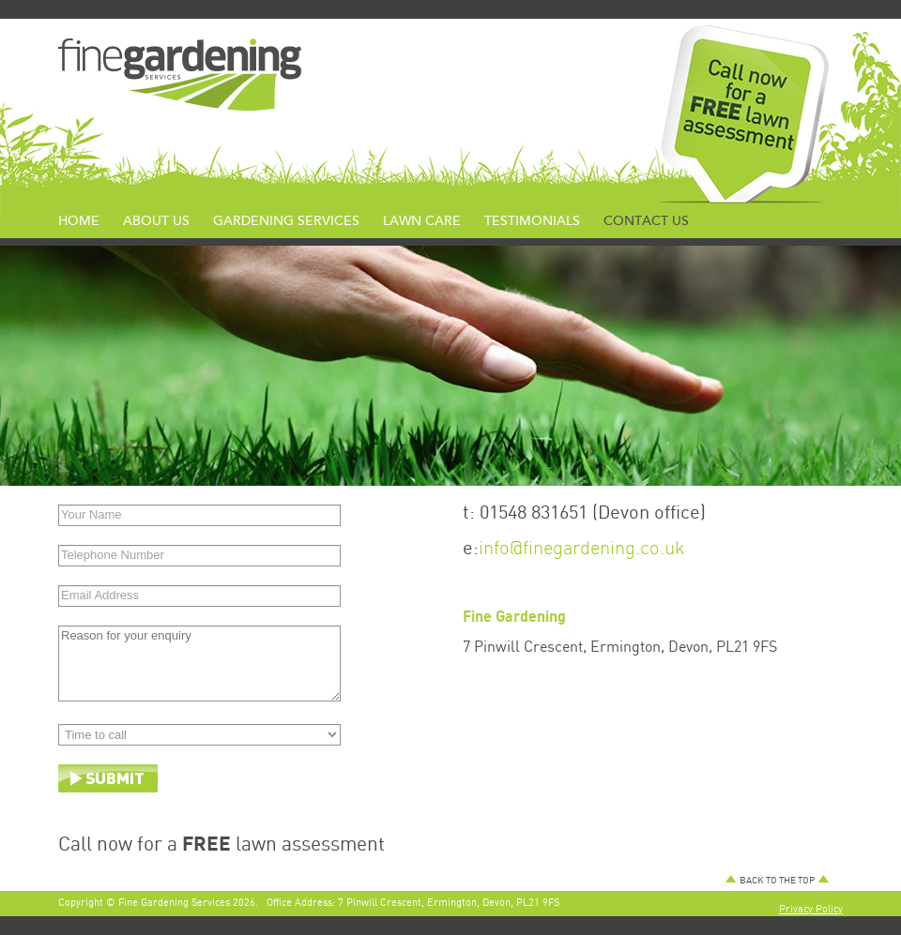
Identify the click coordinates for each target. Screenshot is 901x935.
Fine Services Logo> (179, 75)
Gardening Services (286, 221)
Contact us (646, 221)
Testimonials (532, 221)
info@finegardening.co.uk (582, 547)
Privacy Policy (811, 908)
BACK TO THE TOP (777, 879)
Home (78, 221)
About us (156, 221)
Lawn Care (422, 221)
